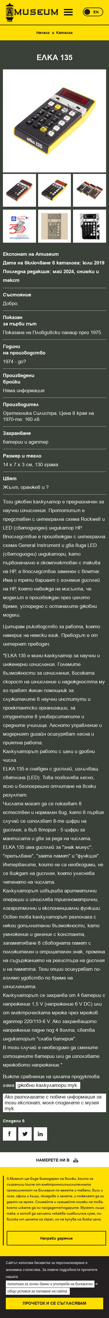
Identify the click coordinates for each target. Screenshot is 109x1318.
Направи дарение (56, 1238)
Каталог (64, 32)
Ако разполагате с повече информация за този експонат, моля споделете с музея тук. (53, 1103)
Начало (43, 32)
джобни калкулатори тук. (47, 1085)
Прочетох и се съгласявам (54, 1303)
